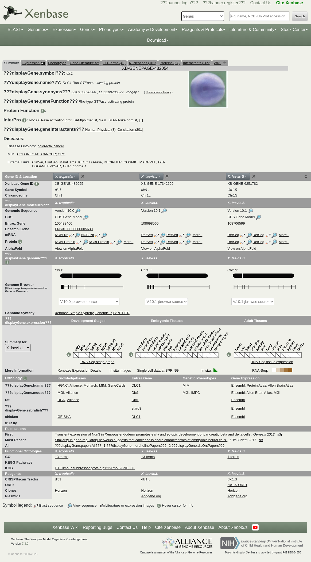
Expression (62, 29)
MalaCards (68, 162)
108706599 (236, 223)
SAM (102, 120)
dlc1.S (232, 479)
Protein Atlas (256, 385)
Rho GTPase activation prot (50, 120)
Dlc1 (135, 393)
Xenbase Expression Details (79, 370)
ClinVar (37, 162)
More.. (198, 235)
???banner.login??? (179, 3)
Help (146, 527)
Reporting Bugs (97, 527)
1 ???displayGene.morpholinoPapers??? (134, 446)
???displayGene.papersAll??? (78, 446)
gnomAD (79, 166)
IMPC (195, 393)
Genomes (37, 29)
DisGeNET (40, 166)
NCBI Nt (61, 235)
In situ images (120, 370)
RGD (61, 400)
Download (156, 40)
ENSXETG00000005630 (74, 229)
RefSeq (147, 235)
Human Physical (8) (100, 130)
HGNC (62, 385)
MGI (60, 393)
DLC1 (136, 385)
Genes (86, 29)
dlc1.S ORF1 (237, 485)
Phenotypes (110, 29)
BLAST (14, 29)
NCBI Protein (65, 242)
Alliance (75, 385)
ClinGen (51, 162)
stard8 (136, 408)
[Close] (82, 176)
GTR (161, 162)
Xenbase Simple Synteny (74, 313)
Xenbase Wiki (65, 527)
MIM (102, 385)
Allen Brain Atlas (280, 385)
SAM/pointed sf (85, 120)
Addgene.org (151, 496)
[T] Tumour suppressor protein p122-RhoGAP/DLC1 (95, 468)
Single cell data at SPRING (158, 370)
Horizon (61, 490)
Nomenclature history (158, 92)
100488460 (63, 223)
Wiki (217, 63)
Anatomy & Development (151, 29)
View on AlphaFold (69, 249)
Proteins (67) (170, 63)
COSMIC (131, 162)
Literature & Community (252, 29)
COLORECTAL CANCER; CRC (41, 154)
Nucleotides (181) (142, 63)
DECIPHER (113, 162)
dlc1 (58, 479)
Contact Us (260, 3)
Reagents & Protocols (202, 29)
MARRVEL (147, 162)
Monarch (90, 385)
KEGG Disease (90, 162)
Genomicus (103, 313)
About (233, 527)
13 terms (61, 457)
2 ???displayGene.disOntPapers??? (197, 446)
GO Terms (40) (114, 63)
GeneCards (116, 385)
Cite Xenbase (168, 527)
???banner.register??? (224, 3)
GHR (67, 166)
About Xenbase (199, 527)
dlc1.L (145, 479)
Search (300, 16)
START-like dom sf (122, 120)
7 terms (233, 457)
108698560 (149, 223)
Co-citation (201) (130, 130)
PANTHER (121, 313)
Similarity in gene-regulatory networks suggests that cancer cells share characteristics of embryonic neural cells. (141, 440)
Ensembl (238, 385)
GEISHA (64, 417)
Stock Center (293, 29)
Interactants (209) (196, 63)
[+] (141, 120)
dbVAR (55, 166)
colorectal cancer (51, 146)
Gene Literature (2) (84, 63)
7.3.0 (25, 543)
